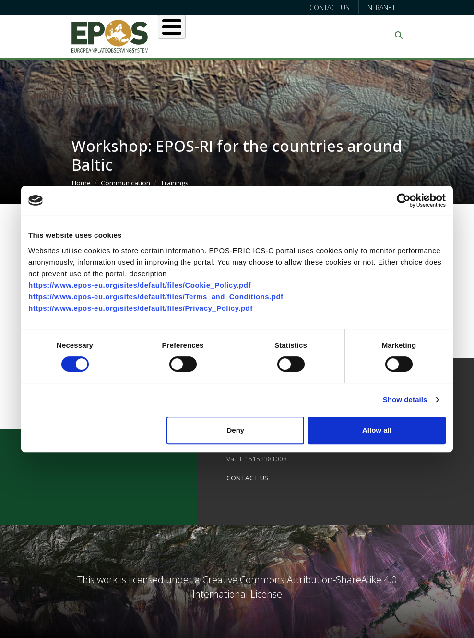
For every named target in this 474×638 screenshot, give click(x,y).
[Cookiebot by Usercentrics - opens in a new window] (404, 200)
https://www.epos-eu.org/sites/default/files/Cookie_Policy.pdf (139, 285)
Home (81, 182)
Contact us (329, 7)
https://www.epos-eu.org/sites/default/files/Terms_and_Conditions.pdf (156, 297)
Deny (236, 430)
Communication (125, 182)
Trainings (174, 182)
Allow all (376, 430)
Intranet (380, 7)
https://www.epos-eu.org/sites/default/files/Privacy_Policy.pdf (140, 308)
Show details (405, 399)
